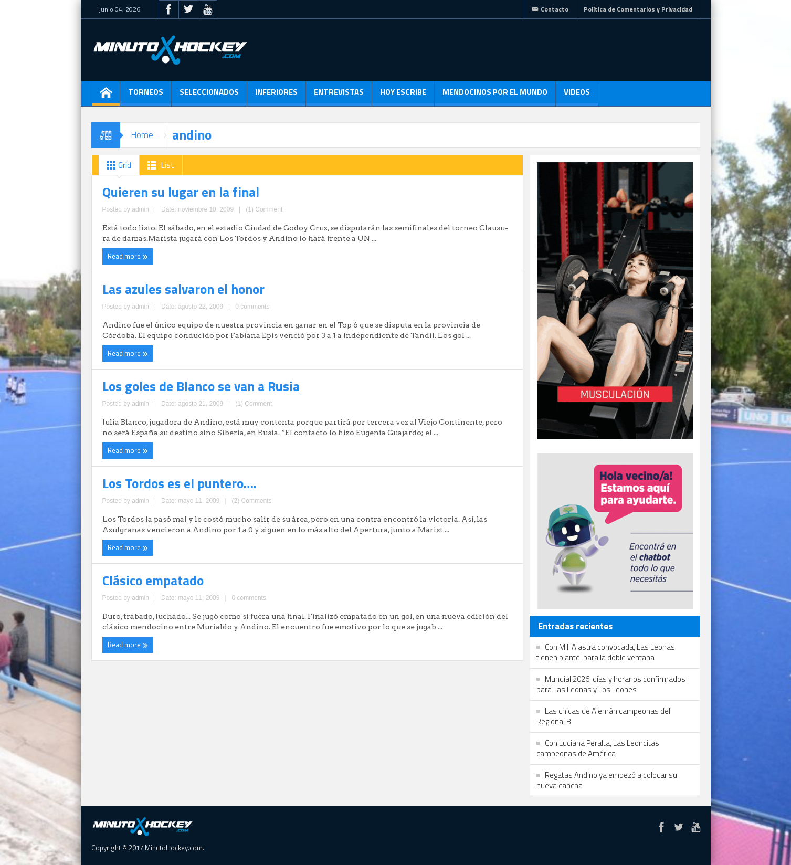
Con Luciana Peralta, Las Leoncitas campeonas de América (597, 748)
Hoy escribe (403, 96)
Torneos (145, 96)
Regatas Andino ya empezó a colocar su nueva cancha (606, 780)
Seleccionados (209, 96)
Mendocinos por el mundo (495, 96)
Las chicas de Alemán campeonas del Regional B (603, 716)
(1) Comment (206, 234)
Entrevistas (339, 96)
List (158, 165)
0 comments (411, 245)
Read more (124, 253)
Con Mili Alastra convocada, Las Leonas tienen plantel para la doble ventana (605, 652)
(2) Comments (410, 339)
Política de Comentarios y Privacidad (638, 9)
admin (176, 234)
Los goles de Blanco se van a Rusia (172, 294)
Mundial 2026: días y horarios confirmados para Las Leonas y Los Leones (610, 684)
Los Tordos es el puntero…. (373, 294)
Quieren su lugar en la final (156, 189)
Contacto (550, 9)
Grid (117, 165)
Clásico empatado (137, 388)
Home (142, 135)
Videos (577, 96)
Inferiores (276, 96)
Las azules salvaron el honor (375, 189)
